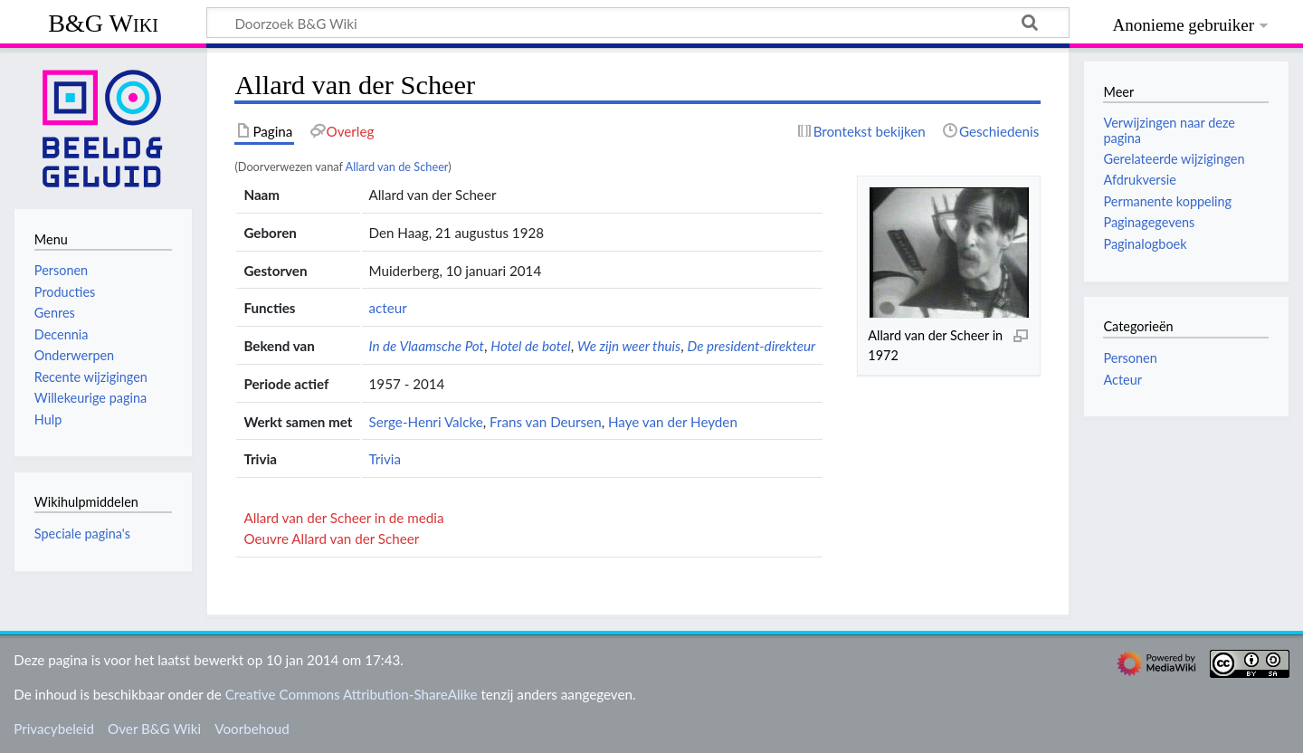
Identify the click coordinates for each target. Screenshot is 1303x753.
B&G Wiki (103, 23)
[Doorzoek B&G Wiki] (638, 22)
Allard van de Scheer (397, 166)
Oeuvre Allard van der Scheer (331, 538)
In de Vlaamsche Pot (426, 346)
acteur (388, 308)
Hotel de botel (530, 346)
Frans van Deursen (546, 422)
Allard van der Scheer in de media (343, 518)
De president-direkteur (751, 346)
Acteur (1122, 379)
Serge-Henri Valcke (426, 422)
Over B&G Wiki (154, 728)
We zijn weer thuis (628, 346)
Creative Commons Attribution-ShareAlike (351, 694)
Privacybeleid (54, 728)
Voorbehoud (251, 728)
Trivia (385, 459)
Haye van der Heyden (672, 422)
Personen (1129, 358)
